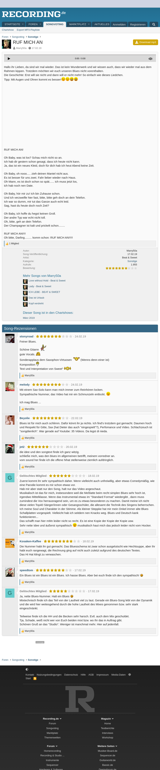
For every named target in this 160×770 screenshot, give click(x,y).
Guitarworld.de (108, 760)
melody (25, 384)
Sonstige (132, 261)
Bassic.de (107, 765)
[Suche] (154, 24)
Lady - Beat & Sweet (40, 286)
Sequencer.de (107, 755)
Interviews (107, 733)
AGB (91, 674)
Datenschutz (71, 674)
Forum (52, 723)
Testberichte (107, 728)
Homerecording (52, 750)
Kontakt (30, 674)
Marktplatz (77, 24)
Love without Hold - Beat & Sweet (47, 280)
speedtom (26, 570)
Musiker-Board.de (107, 750)
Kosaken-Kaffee (30, 541)
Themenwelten (52, 737)
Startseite (12, 24)
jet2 (22, 446)
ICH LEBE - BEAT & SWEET (44, 292)
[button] (23, 24)
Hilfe (83, 674)
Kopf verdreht (36, 303)
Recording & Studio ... (52, 755)
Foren (33, 24)
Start (28, 678)
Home (107, 723)
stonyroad (26, 336)
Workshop (107, 737)
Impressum (102, 674)
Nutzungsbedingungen (49, 674)
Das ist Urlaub (36, 297)
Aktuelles (102, 24)
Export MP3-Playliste (28, 29)
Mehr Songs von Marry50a (42, 276)
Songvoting (55, 24)
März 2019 (29, 317)
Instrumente (52, 760)
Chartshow (8, 29)
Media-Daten (118, 674)
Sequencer (52, 765)
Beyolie (25, 418)
